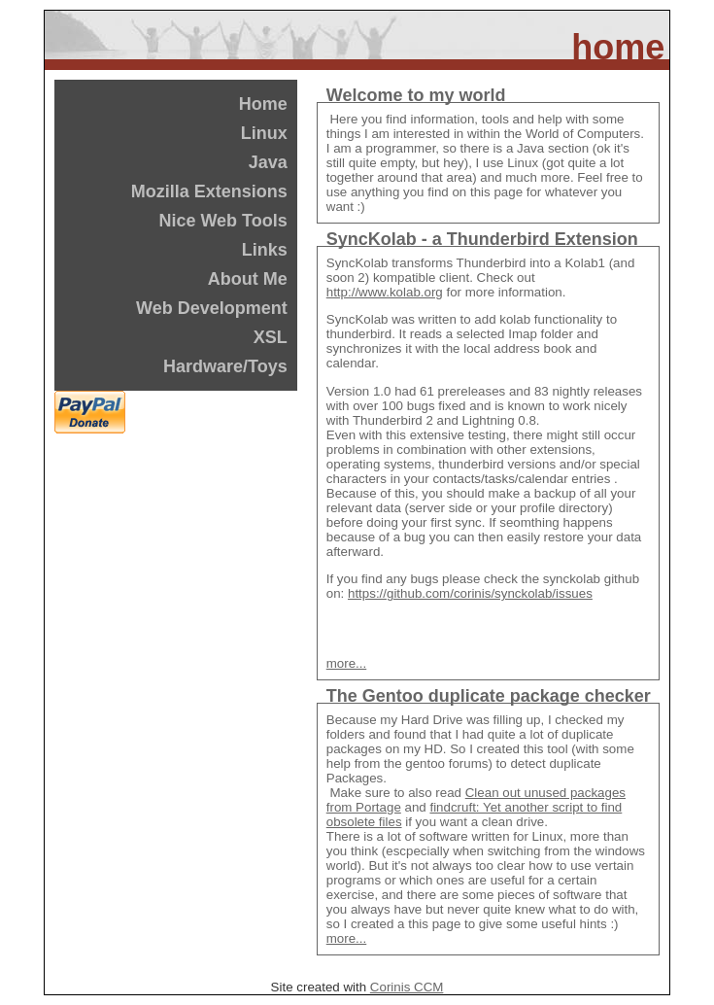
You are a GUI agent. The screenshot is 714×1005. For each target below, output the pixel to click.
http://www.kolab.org (384, 292)
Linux (264, 133)
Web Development (212, 308)
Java (268, 162)
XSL (271, 337)
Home (263, 104)
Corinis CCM (407, 987)
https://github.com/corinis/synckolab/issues (470, 593)
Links (265, 250)
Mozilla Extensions (209, 191)
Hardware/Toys (225, 366)
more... (346, 663)
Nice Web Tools (222, 220)
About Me (248, 279)
